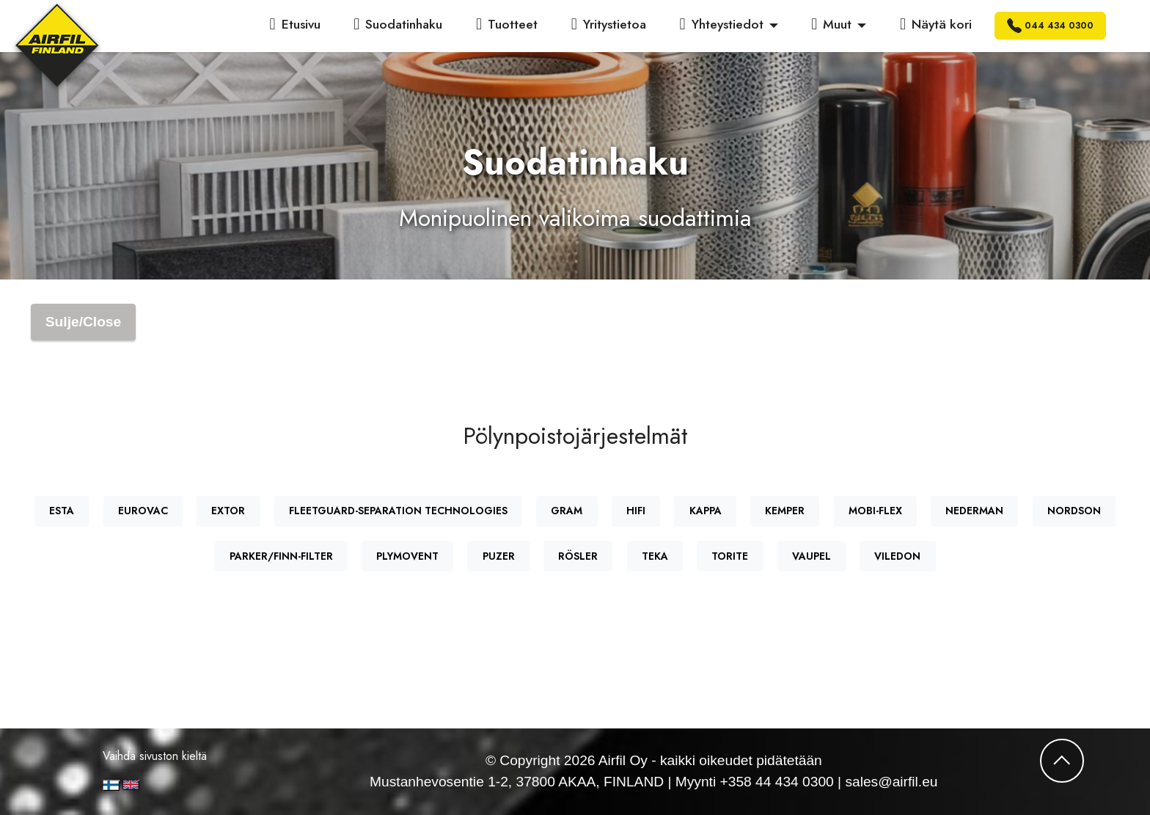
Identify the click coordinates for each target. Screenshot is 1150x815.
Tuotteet (507, 24)
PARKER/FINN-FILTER (281, 556)
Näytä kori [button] (936, 24)
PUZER (499, 556)
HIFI (635, 510)
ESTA (61, 510)
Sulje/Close (83, 321)
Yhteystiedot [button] (721, 24)
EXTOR (228, 510)
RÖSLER (578, 556)
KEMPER (785, 510)
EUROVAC (143, 510)
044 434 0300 (1050, 25)
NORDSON (1074, 510)
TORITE (729, 556)
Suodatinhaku (398, 24)
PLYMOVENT (407, 556)
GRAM (566, 510)
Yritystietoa (608, 24)
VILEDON (897, 556)
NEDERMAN (974, 510)
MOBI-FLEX (875, 510)
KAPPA (705, 510)
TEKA (655, 556)
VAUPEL (811, 556)
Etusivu (295, 24)
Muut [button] (831, 24)
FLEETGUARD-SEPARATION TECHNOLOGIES (398, 510)
